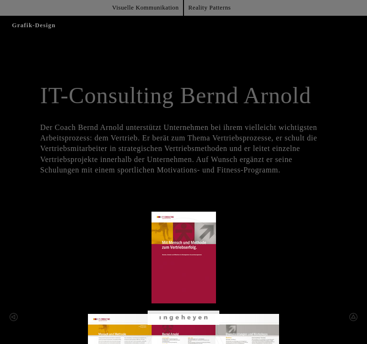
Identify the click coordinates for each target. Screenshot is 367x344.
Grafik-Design (33, 25)
